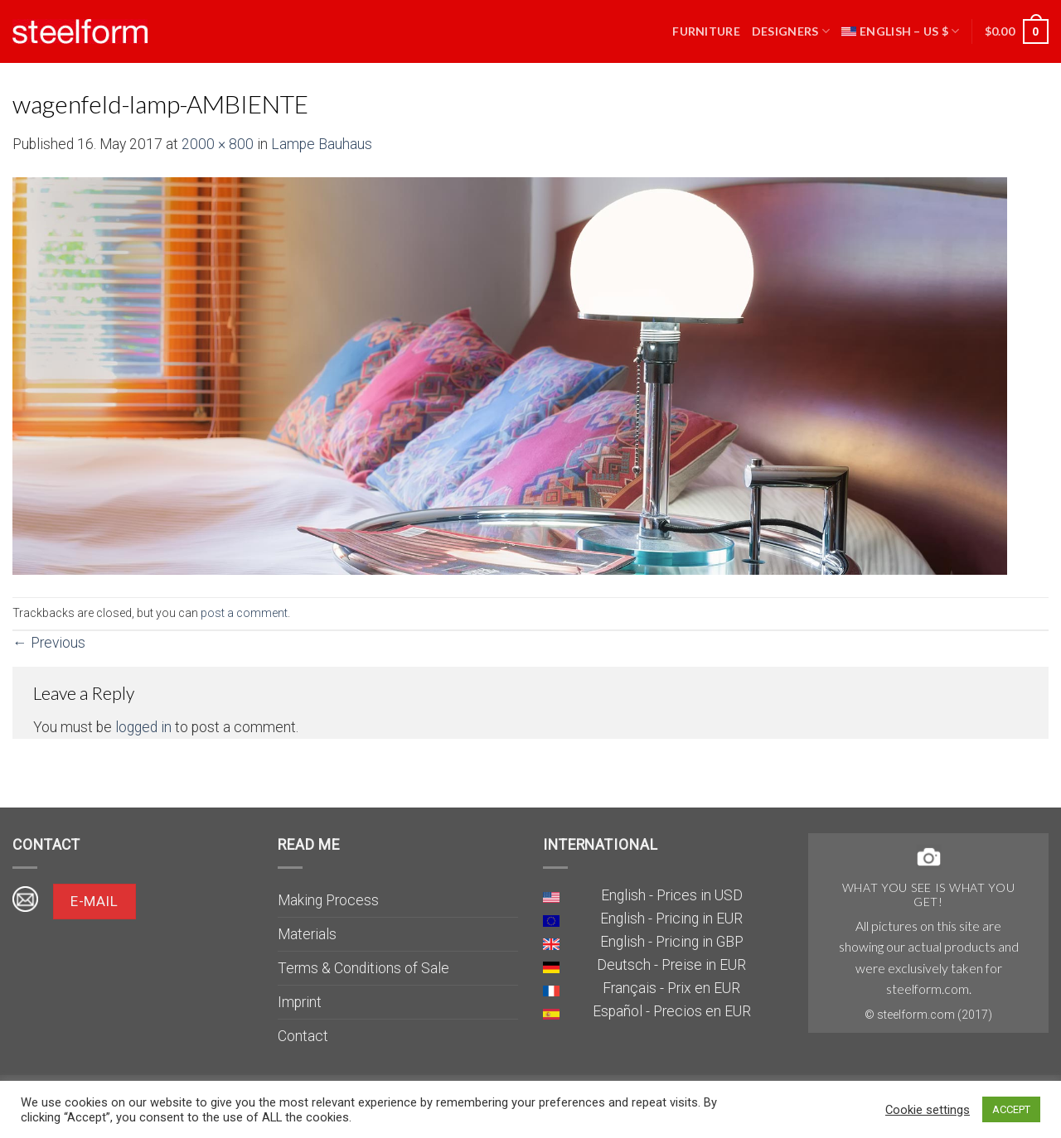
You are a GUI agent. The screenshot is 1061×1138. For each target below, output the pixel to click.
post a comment (244, 613)
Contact (303, 1036)
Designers (791, 31)
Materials (307, 934)
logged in (143, 727)
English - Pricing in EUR (671, 918)
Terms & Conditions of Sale (363, 968)
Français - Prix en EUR (671, 988)
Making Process (328, 900)
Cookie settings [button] (927, 1109)
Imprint (300, 1002)
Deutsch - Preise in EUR (671, 965)
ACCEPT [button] (1011, 1109)
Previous (48, 642)
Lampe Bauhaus (321, 144)
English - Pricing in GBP (672, 941)
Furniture (706, 31)
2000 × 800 (218, 144)
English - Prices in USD (672, 895)
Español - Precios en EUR (672, 1011)
